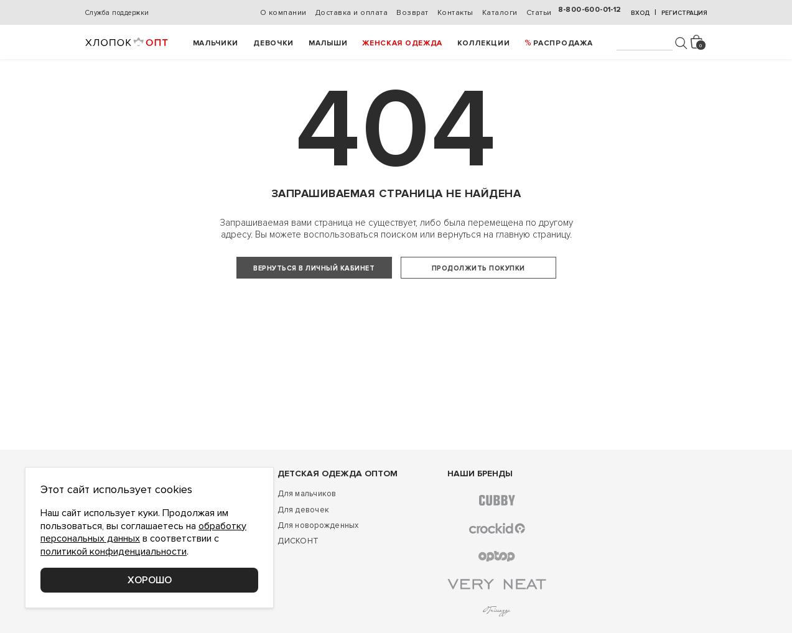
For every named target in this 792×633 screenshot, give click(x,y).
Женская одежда (402, 43)
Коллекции (483, 43)
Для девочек (303, 541)
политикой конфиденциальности (113, 551)
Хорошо (150, 580)
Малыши (328, 43)
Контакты (455, 12)
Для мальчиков (306, 525)
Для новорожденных (317, 557)
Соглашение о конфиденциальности (156, 620)
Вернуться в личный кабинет (314, 268)
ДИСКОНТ (298, 573)
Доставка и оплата (351, 12)
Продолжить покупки (478, 268)
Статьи (539, 12)
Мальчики (216, 43)
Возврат (412, 12)
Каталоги (500, 12)
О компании (283, 12)
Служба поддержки (117, 13)
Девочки (273, 43)
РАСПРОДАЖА (562, 43)
